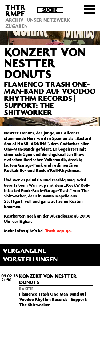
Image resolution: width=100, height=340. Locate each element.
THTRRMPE (15, 10)
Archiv (14, 20)
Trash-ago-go (58, 230)
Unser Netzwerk (48, 20)
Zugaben (16, 26)
